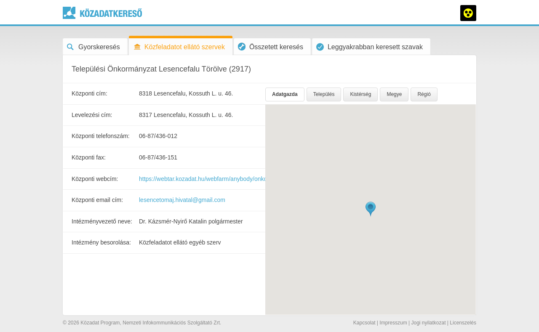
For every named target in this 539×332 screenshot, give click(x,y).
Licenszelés (463, 323)
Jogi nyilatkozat (428, 323)
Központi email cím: (97, 200)
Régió (423, 94)
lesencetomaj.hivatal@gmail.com (182, 200)
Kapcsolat (364, 323)
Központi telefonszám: (101, 136)
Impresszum (393, 323)
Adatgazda (285, 94)
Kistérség (360, 94)
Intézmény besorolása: (101, 242)
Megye (394, 94)
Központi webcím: (95, 178)
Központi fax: (89, 157)
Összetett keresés (270, 46)
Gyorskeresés (93, 47)
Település (324, 94)
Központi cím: (89, 93)
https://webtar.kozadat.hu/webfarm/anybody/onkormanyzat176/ (221, 178)
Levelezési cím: (92, 115)
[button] (371, 209)
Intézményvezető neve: (102, 221)
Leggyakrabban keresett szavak (369, 47)
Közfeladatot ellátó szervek (179, 47)
